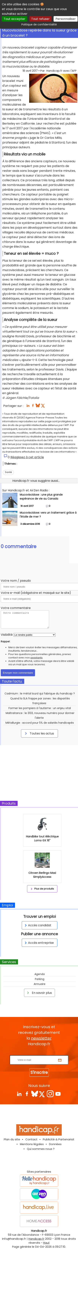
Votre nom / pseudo (16, 580)
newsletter (41, 1038)
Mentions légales (32, 1144)
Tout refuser (40, 19)
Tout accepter (14, 19)
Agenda (39, 974)
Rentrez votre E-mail (39, 1053)
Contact (31, 1139)
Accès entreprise (38, 942)
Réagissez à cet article (27, 457)
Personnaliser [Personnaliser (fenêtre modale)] (65, 19)
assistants (36, 657)
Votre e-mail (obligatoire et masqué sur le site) (36, 593)
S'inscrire (39, 1072)
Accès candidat (37, 925)
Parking (39, 979)
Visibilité (7, 634)
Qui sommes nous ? (41, 1149)
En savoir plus (39, 992)
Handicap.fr (36, 1239)
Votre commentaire (16, 608)
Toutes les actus (39, 733)
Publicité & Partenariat (58, 1139)
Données (55, 1144)
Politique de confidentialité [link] (39, 24)
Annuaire (39, 984)
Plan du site (12, 1139)
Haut (46, 1243)
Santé (8, 472)
